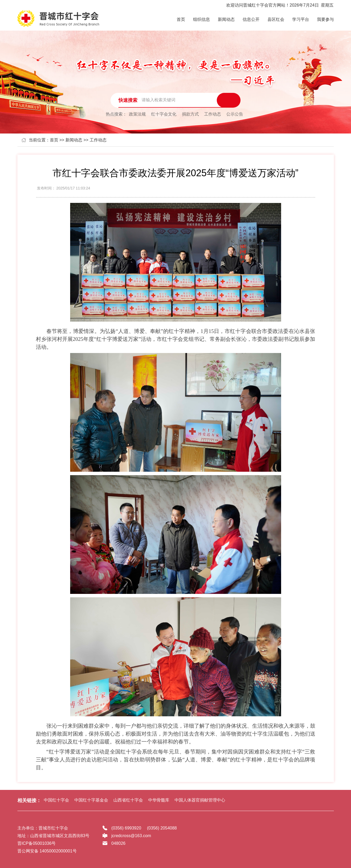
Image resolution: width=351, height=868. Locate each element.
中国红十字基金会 (91, 800)
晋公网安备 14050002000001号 (47, 851)
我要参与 (325, 19)
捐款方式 (190, 114)
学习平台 (300, 19)
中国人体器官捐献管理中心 (200, 800)
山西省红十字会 (128, 800)
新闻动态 (226, 19)
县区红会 (275, 19)
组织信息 (201, 19)
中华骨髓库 (158, 800)
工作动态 (212, 114)
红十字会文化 (163, 114)
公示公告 (234, 114)
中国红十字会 (56, 800)
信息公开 (251, 19)
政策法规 (137, 114)
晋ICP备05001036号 (36, 843)
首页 (181, 19)
